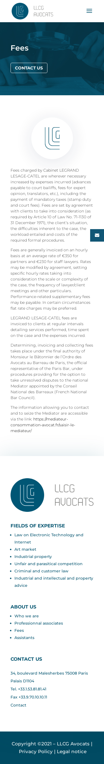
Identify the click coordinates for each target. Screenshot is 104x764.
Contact (18, 705)
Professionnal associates (38, 623)
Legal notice (72, 751)
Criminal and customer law (41, 570)
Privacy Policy (35, 751)
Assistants (24, 637)
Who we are (26, 615)
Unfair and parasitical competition (48, 563)
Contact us (29, 68)
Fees (19, 630)
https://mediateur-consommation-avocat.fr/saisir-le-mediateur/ (43, 425)
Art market (25, 549)
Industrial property (33, 556)
